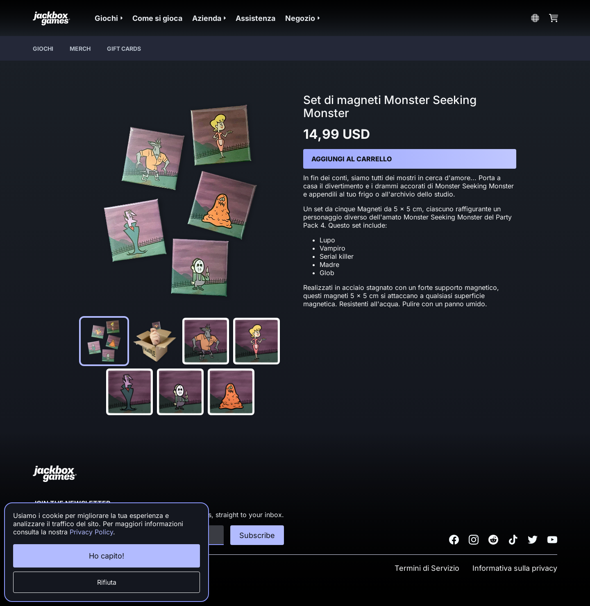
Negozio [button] (302, 18)
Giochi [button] (109, 18)
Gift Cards (124, 48)
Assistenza (255, 18)
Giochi (43, 48)
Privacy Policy (91, 532)
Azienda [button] (209, 18)
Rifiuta (106, 582)
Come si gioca (157, 18)
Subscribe (257, 535)
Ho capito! (106, 556)
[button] (108, 18)
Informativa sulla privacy (514, 568)
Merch (80, 48)
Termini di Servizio (427, 568)
